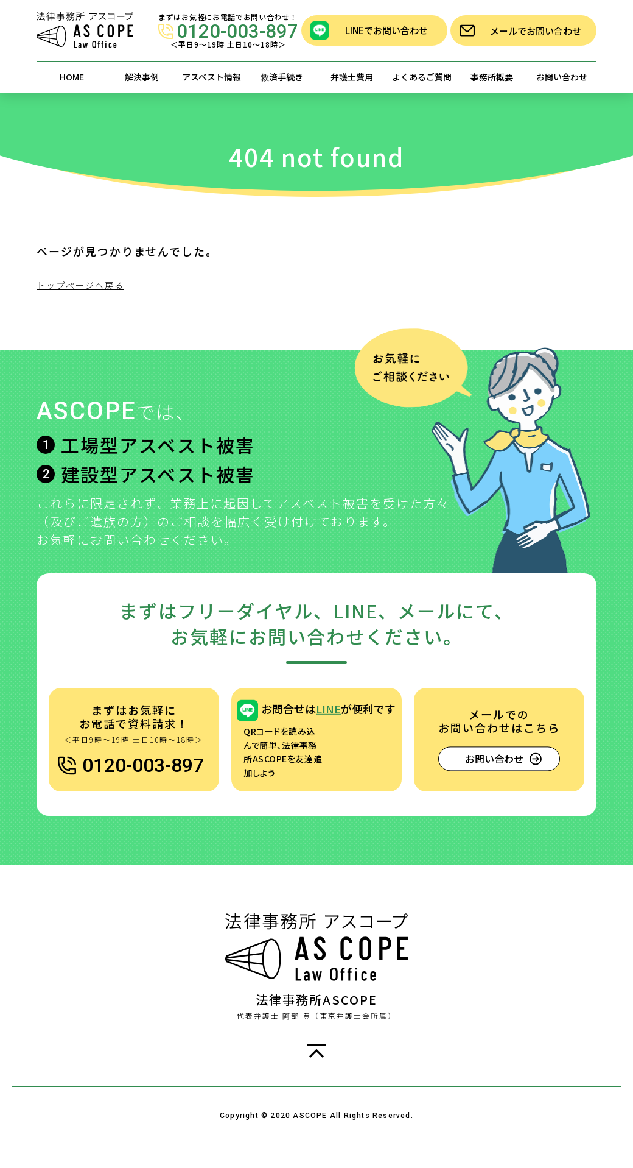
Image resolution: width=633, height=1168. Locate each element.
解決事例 (142, 77)
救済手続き (282, 77)
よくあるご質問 (422, 77)
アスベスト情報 (211, 77)
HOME (72, 77)
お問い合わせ (561, 77)
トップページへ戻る (80, 285)
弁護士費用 (351, 77)
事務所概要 (491, 77)
